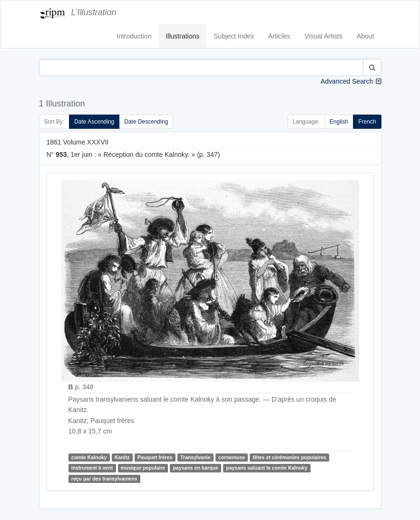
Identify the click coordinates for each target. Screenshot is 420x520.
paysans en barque (195, 468)
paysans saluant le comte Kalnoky (266, 468)
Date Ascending (94, 121)
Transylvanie (195, 457)
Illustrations (182, 36)
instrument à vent (92, 468)
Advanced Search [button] (347, 81)
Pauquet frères (155, 457)
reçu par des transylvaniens (104, 478)
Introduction (134, 36)
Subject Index (234, 36)
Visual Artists (323, 36)
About (365, 36)
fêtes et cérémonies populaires (289, 457)
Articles (279, 36)
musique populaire (143, 468)
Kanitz (122, 457)
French (367, 121)
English (339, 121)
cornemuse (231, 457)
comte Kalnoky (89, 457)
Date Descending (146, 121)
